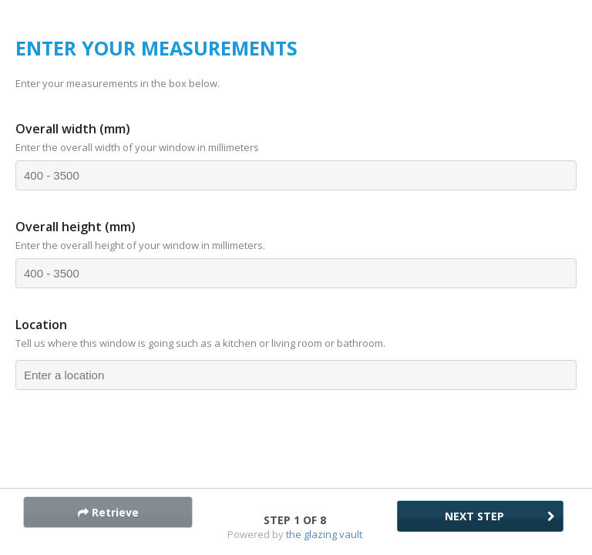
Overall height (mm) (75, 226)
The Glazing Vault (324, 534)
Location (41, 324)
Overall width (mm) (72, 128)
